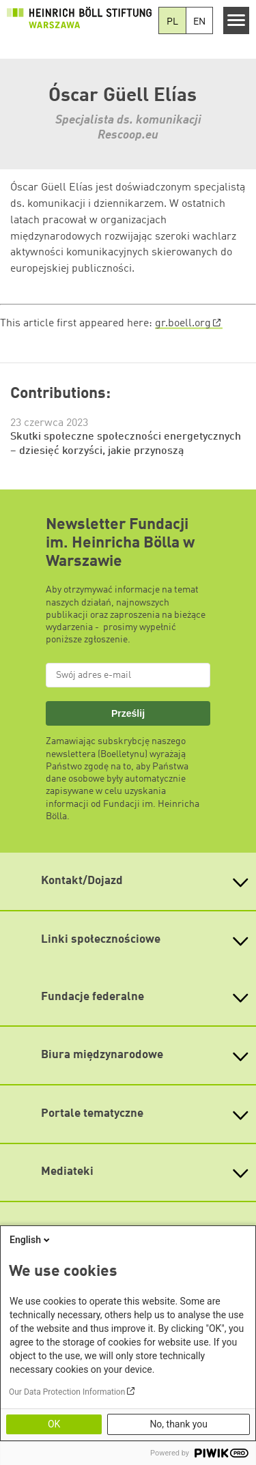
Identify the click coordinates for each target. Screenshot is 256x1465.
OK (54, 1424)
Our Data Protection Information (67, 1392)
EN (199, 22)
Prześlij (128, 713)
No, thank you (179, 1424)
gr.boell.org (183, 323)
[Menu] (236, 20)
